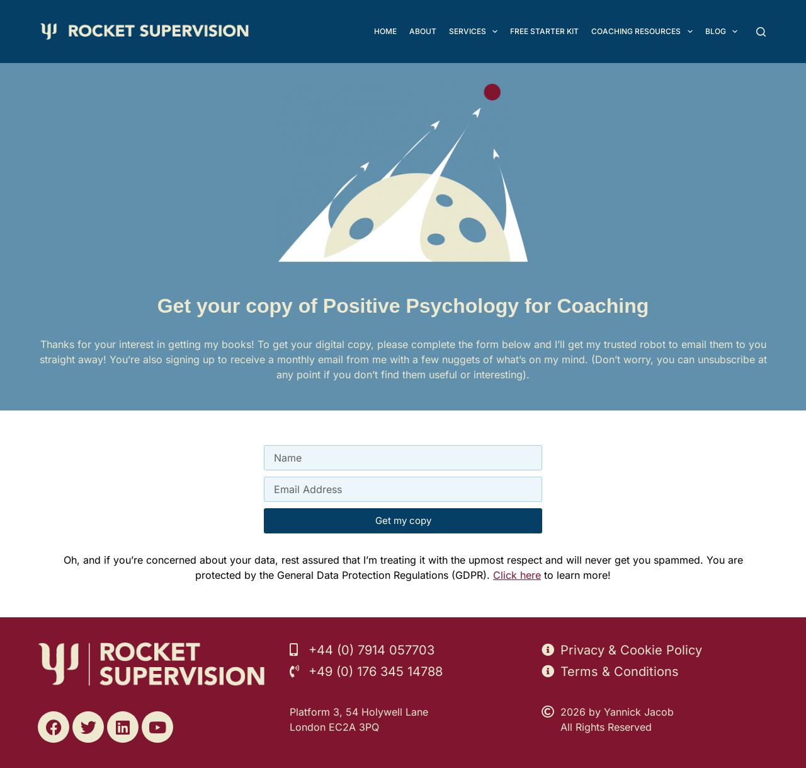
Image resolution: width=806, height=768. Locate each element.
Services (475, 31)
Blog (723, 31)
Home (385, 31)
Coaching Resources (644, 31)
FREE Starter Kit (544, 31)
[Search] (761, 32)
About (422, 31)
